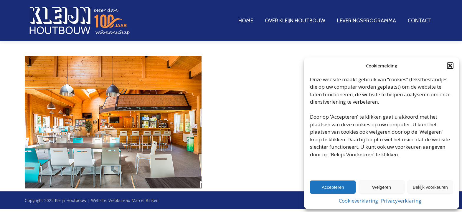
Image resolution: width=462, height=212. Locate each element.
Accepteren (333, 187)
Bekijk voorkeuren (430, 187)
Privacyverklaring (401, 200)
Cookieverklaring (358, 200)
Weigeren (381, 187)
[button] (450, 66)
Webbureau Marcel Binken (133, 200)
